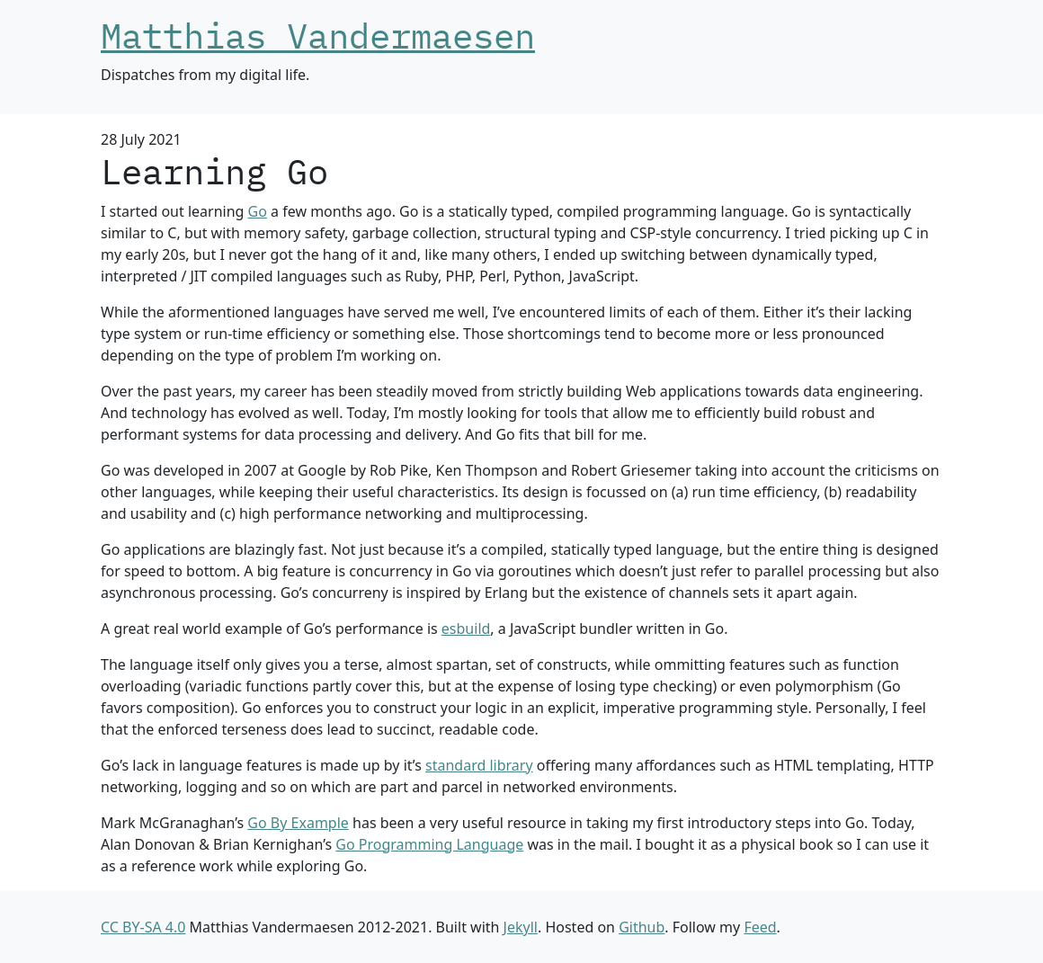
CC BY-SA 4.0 (143, 927)
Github (641, 927)
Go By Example (298, 823)
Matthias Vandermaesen (318, 35)
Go (257, 211)
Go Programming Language (429, 844)
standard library (479, 765)
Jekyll (521, 927)
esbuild (466, 628)
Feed (760, 927)
